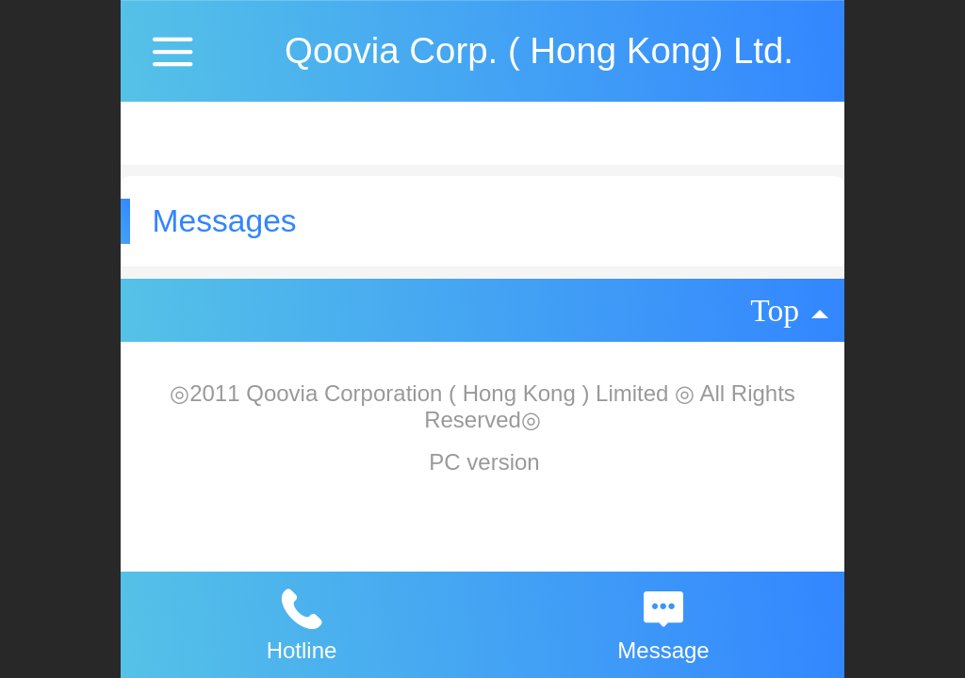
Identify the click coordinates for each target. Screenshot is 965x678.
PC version (484, 462)
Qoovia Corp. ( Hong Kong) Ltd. (539, 50)
